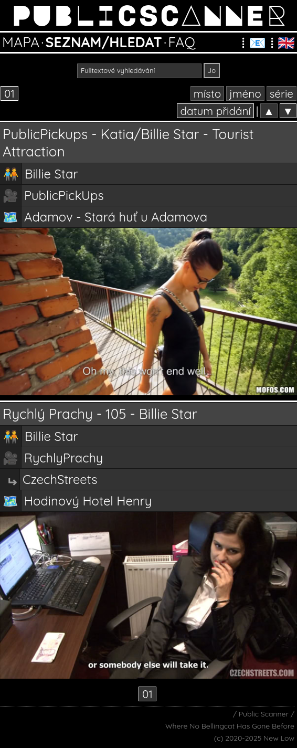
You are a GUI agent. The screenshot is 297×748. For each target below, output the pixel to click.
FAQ (181, 42)
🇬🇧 (286, 42)
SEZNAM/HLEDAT (104, 42)
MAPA (20, 42)
